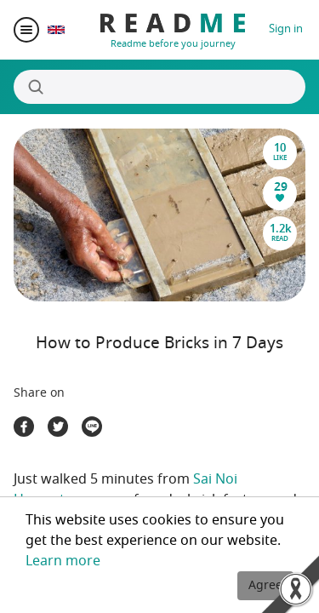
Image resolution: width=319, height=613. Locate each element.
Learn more (63, 561)
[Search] (159, 87)
